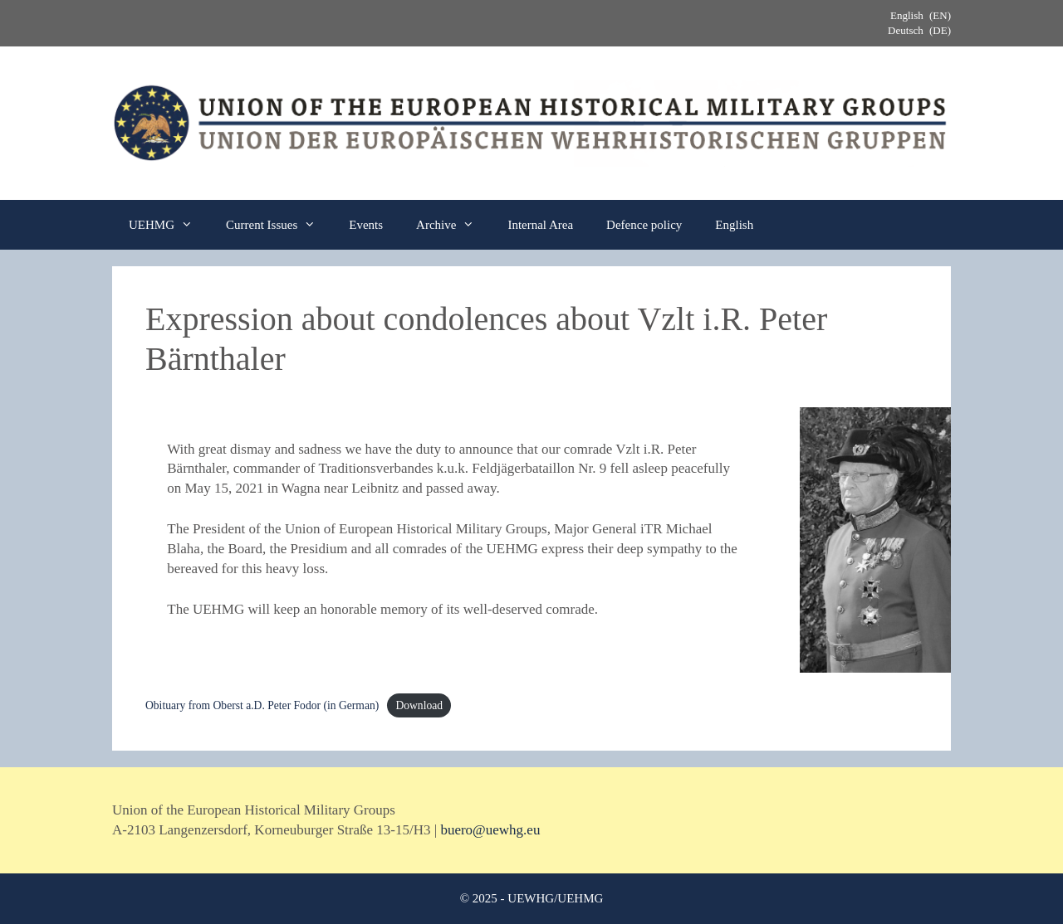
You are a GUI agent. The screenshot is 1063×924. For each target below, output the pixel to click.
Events (366, 224)
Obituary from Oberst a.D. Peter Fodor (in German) (262, 705)
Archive (453, 225)
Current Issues (279, 225)
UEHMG (169, 225)
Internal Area (540, 224)
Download (419, 705)
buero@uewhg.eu (490, 830)
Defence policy (644, 224)
